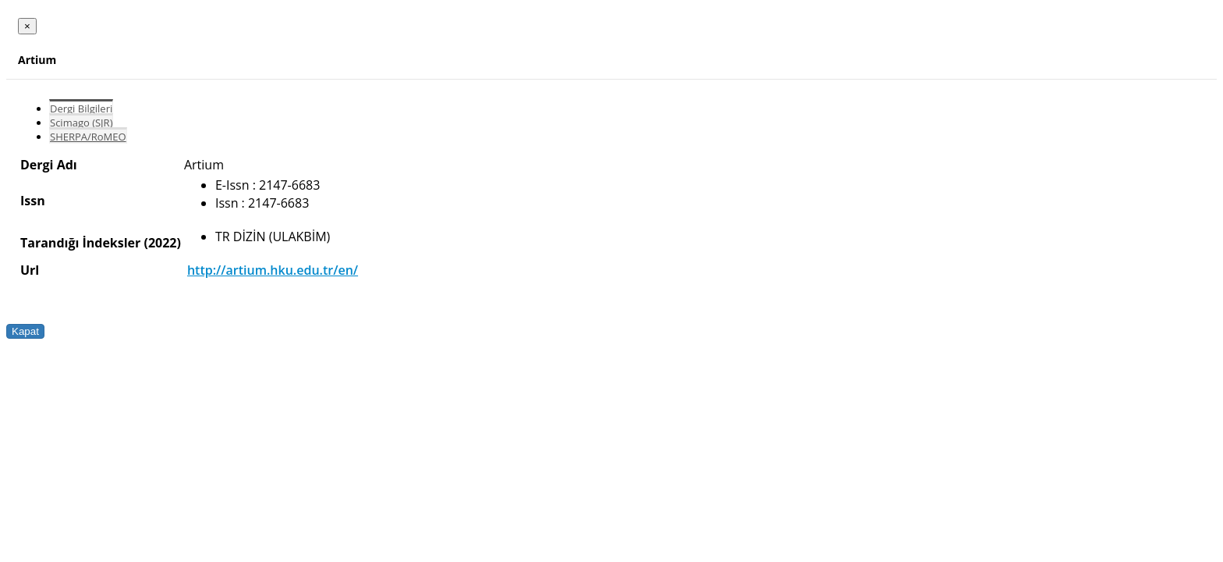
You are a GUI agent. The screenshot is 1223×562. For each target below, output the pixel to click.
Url (29, 270)
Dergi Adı (48, 164)
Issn (32, 200)
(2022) (162, 242)
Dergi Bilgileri (81, 108)
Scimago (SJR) (81, 123)
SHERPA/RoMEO (88, 137)
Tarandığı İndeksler (80, 242)
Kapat (25, 331)
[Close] (27, 26)
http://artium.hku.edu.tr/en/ (272, 270)
